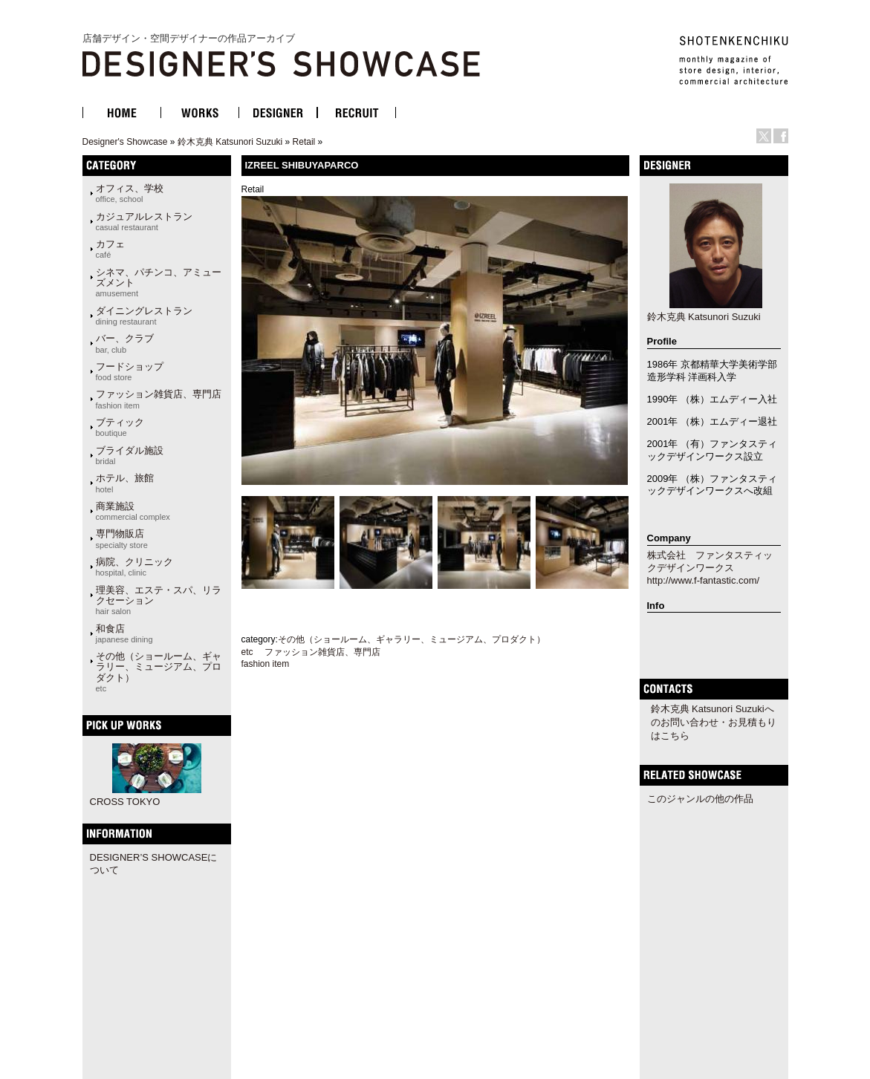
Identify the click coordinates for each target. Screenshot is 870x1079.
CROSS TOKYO (125, 801)
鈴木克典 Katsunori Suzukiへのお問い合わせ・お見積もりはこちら (713, 722)
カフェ (110, 248)
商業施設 (133, 511)
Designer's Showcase (125, 142)
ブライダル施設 (129, 455)
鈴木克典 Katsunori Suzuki (230, 142)
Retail (304, 142)
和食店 (124, 633)
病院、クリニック (134, 566)
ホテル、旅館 (125, 482)
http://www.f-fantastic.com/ (703, 580)
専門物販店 (122, 538)
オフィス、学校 (129, 193)
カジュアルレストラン (144, 221)
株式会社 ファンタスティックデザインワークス (710, 561)
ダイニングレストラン (144, 315)
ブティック (120, 427)
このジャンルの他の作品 (700, 798)
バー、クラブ (125, 343)
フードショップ (129, 371)
